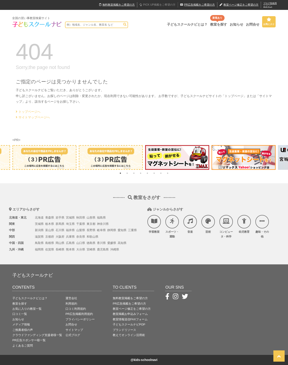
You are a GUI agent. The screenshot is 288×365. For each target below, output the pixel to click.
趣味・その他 (262, 226)
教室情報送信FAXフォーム (130, 319)
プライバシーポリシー (80, 319)
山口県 (80, 243)
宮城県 (70, 217)
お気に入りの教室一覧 (27, 308)
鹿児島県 (103, 249)
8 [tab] (167, 173)
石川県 (60, 230)
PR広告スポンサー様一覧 (29, 340)
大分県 (80, 249)
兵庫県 (70, 236)
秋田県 (80, 217)
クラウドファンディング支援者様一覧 (37, 335)
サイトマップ (74, 330)
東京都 (91, 224)
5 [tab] (147, 173)
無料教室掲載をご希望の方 (130, 298)
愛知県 (122, 230)
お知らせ (236, 24)
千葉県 (80, 224)
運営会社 (71, 298)
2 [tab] (127, 173)
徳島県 (91, 243)
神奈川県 (103, 224)
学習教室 (154, 224)
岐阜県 (101, 230)
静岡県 (111, 230)
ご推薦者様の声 (22, 330)
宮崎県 (91, 249)
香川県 (101, 243)
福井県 (70, 230)
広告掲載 (197, 4)
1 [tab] (120, 173)
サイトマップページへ (33, 117)
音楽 (190, 224)
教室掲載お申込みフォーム (130, 314)
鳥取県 (39, 243)
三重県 (132, 230)
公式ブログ (72, 335)
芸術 (208, 224)
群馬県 (60, 224)
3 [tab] (134, 173)
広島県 (70, 243)
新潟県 (39, 230)
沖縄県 (114, 249)
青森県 (49, 217)
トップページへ (28, 111)
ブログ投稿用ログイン (270, 5)
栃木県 (49, 224)
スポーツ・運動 (172, 226)
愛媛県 (111, 243)
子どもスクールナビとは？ (187, 24)
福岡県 (39, 249)
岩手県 (60, 217)
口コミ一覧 (19, 314)
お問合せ (252, 24)
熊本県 (70, 249)
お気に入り (268, 21)
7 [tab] (161, 173)
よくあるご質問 (22, 345)
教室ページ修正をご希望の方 (132, 308)
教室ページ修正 (239, 4)
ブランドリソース (124, 330)
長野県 (91, 230)
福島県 (101, 217)
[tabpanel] (177, 157)
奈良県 (80, 236)
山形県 (91, 217)
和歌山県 (92, 236)
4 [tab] (140, 173)
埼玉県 (70, 224)
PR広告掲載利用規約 (79, 314)
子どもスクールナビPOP (129, 324)
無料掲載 (117, 4)
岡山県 (60, 243)
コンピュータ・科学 (226, 226)
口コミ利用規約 (75, 308)
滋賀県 (39, 236)
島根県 (49, 243)
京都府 (49, 236)
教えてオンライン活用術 (129, 335)
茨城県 (39, 224)
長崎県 (60, 249)
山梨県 (80, 230)
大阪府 (60, 236)
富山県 (49, 230)
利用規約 (71, 303)
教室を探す (218, 24)
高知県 (122, 243)
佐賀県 (49, 249)
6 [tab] (154, 173)
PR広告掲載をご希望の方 (129, 303)
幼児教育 (244, 224)
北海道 (39, 217)
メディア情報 (21, 324)
